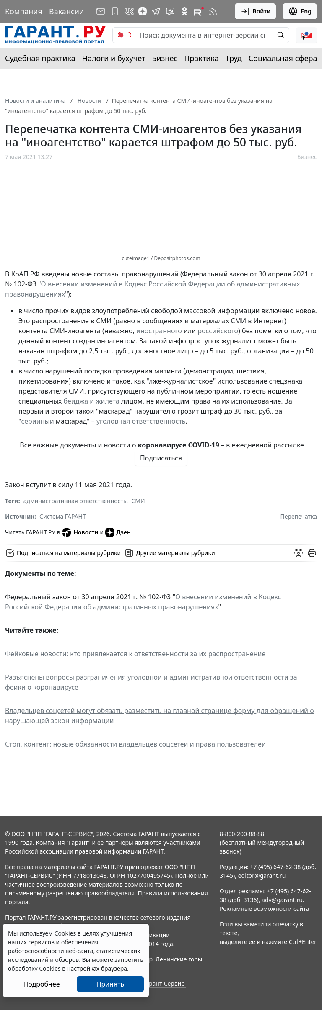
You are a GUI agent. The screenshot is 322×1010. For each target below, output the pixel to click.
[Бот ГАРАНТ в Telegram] (170, 11)
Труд (234, 58)
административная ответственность (75, 501)
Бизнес (164, 58)
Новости (80, 532)
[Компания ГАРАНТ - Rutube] (199, 11)
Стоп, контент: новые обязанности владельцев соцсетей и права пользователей (135, 744)
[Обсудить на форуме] (298, 553)
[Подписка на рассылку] (101, 11)
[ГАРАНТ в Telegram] (156, 11)
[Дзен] (142, 11)
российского (217, 330)
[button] (306, 35)
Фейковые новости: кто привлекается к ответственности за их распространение (135, 653)
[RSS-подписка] (213, 11)
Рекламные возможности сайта (264, 909)
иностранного (159, 330)
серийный (37, 421)
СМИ (138, 501)
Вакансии (66, 11)
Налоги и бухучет (113, 58)
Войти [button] (255, 11)
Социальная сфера (283, 58)
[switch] (124, 35)
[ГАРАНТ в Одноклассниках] (184, 11)
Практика (201, 58)
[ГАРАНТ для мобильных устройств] (115, 11)
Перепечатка (298, 516)
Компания (23, 11)
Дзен (118, 532)
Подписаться (161, 458)
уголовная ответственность (141, 421)
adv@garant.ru (282, 900)
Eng (300, 11)
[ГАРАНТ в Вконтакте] (129, 11)
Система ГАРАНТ (62, 516)
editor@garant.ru (262, 876)
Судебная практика (40, 58)
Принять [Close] (110, 984)
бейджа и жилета (91, 401)
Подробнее (41, 984)
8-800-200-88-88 (242, 834)
